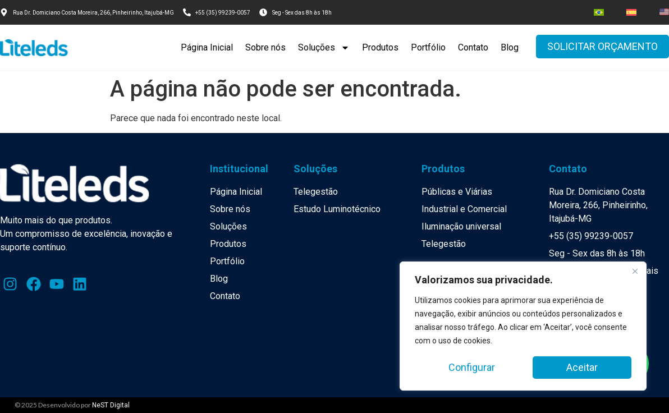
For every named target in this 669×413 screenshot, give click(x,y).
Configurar (471, 367)
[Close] (634, 271)
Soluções (324, 48)
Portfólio (428, 47)
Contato (473, 47)
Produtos (380, 47)
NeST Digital (111, 405)
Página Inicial (207, 47)
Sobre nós (265, 47)
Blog (510, 47)
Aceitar (582, 367)
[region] (523, 326)
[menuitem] (599, 12)
